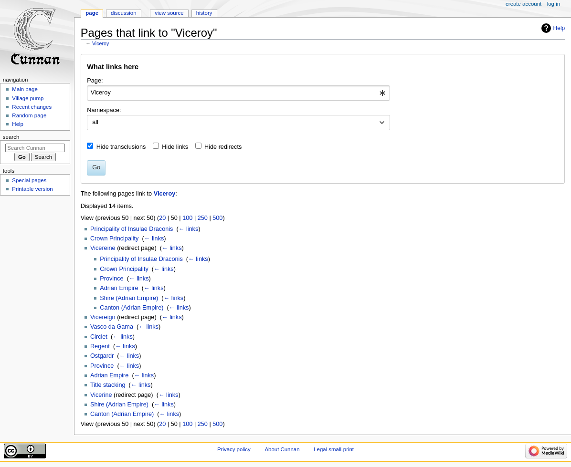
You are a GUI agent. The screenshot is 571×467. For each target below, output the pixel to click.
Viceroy (100, 43)
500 (217, 218)
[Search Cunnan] (35, 148)
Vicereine (103, 248)
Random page (29, 115)
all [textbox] (95, 122)
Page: (95, 80)
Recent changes (32, 107)
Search (11, 137)
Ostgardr (102, 356)
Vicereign (103, 317)
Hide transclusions (121, 147)
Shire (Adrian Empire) (129, 298)
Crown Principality (114, 238)
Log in (553, 4)
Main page (25, 89)
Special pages (29, 180)
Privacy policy (234, 449)
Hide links (175, 147)
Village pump (27, 98)
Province (111, 278)
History (204, 13)
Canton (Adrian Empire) (131, 307)
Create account (523, 4)
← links (189, 229)
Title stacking (108, 385)
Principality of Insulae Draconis (131, 229)
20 (162, 218)
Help (559, 28)
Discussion (123, 13)
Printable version (32, 189)
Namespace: (104, 110)
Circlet (98, 336)
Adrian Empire (119, 288)
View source (169, 13)
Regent (100, 346)
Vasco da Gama (111, 326)
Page (91, 13)
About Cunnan (281, 449)
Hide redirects (223, 147)
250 (203, 218)
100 (187, 218)
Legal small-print (334, 449)
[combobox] (238, 93)
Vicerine (101, 395)
